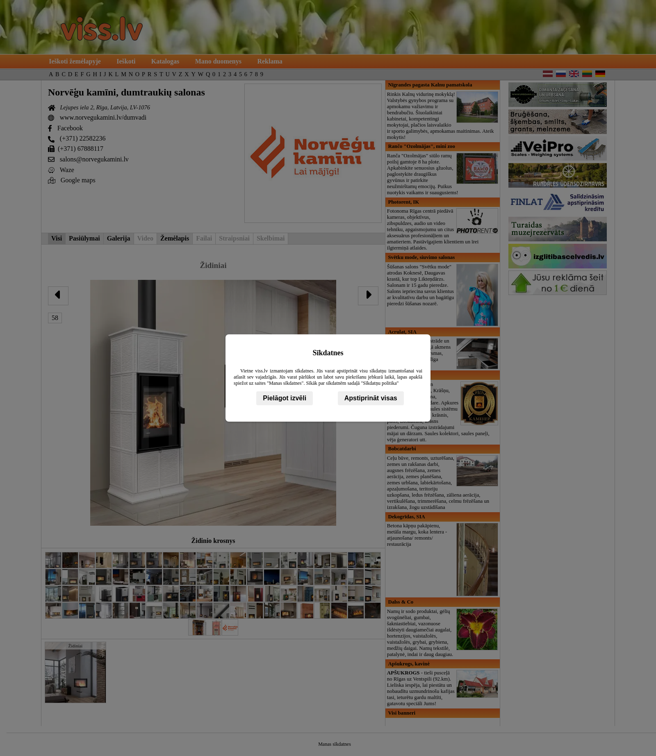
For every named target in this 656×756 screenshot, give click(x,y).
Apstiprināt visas (370, 398)
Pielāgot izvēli (284, 398)
